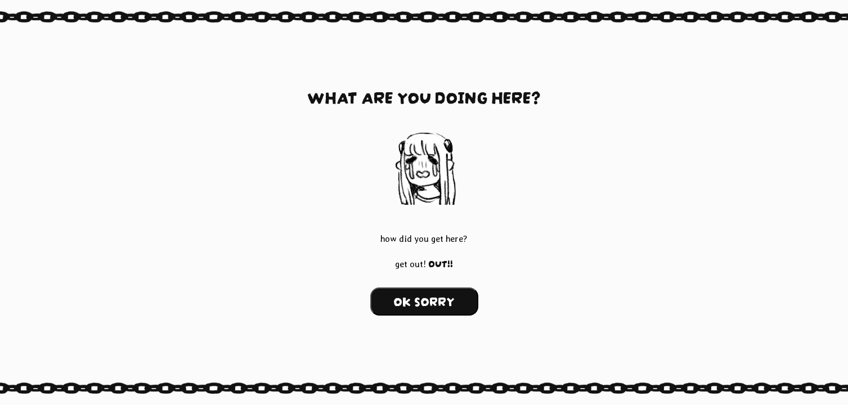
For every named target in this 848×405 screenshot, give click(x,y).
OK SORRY (424, 300)
